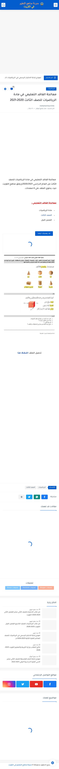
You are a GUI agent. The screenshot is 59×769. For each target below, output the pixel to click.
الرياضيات (51, 89)
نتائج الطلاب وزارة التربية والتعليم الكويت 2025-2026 (22, 649)
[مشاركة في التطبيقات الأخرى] (21, 497)
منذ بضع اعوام (33, 656)
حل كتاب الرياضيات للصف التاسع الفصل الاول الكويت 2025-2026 (22, 625)
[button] (44, 497)
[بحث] (3, 5)
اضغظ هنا (23, 353)
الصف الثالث (46, 215)
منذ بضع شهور (33, 609)
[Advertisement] (29, 42)
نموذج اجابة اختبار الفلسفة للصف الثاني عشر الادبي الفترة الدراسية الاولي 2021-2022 (23, 660)
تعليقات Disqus (12, 588)
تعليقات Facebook (29, 588)
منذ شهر (35, 633)
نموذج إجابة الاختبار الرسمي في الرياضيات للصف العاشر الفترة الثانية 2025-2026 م (22, 637)
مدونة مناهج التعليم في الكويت (20, 765)
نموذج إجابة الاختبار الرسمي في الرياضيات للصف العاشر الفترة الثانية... (22, 78)
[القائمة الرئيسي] (56, 5)
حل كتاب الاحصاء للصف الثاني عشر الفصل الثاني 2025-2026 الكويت (22, 613)
